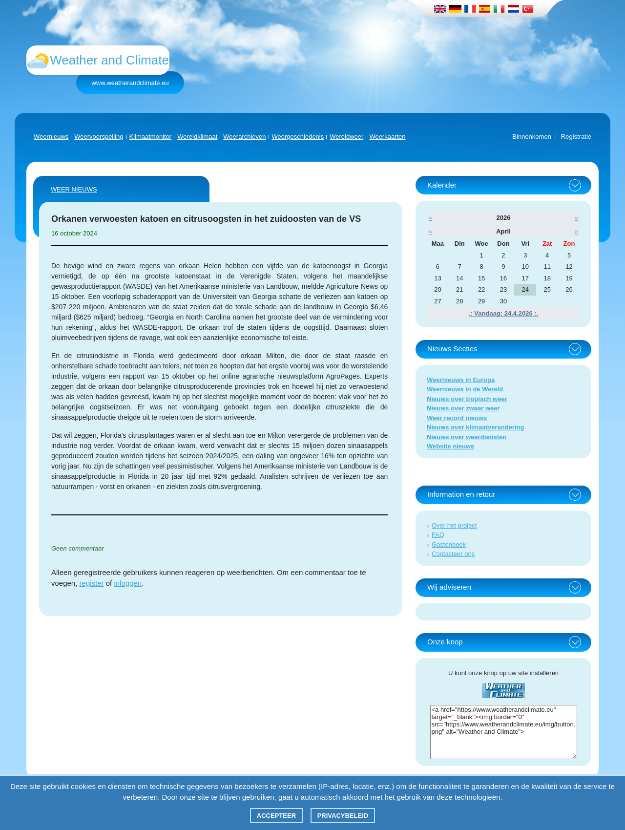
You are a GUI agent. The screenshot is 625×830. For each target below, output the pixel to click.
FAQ (438, 534)
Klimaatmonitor (150, 136)
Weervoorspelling (98, 136)
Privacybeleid (343, 815)
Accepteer (276, 815)
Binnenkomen (531, 136)
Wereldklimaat (197, 136)
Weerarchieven (244, 136)
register (92, 583)
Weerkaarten (387, 136)
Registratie (576, 136)
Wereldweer (346, 136)
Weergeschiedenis (298, 136)
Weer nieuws (74, 189)
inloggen (128, 583)
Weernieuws (51, 136)
